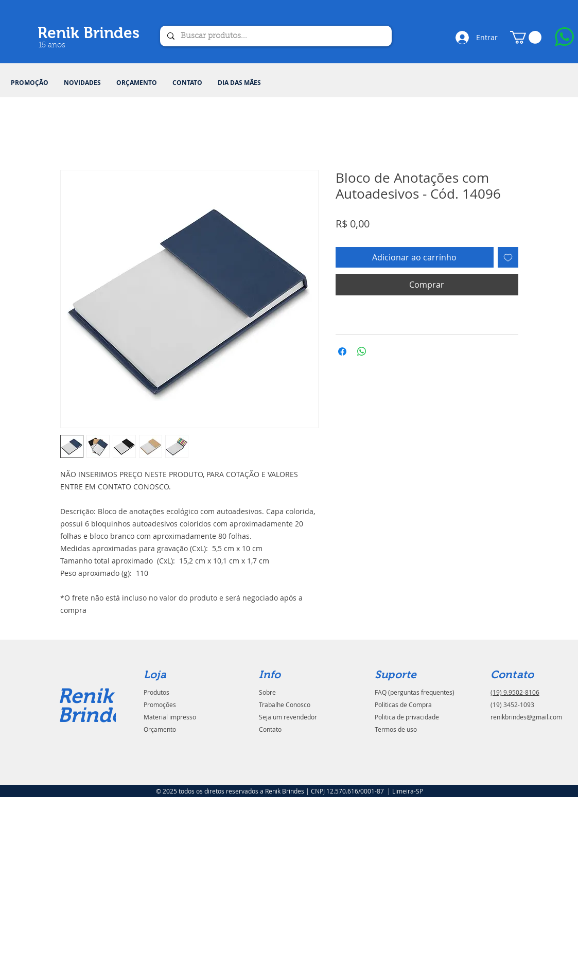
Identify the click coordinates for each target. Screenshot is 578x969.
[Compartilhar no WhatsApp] (362, 351)
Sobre (267, 692)
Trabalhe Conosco (284, 704)
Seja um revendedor (288, 717)
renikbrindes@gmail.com (526, 717)
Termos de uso (396, 729)
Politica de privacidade (407, 717)
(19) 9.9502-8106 (515, 692)
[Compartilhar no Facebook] (342, 351)
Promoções (160, 704)
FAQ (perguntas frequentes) (414, 692)
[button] (525, 37)
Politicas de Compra (403, 704)
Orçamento (160, 729)
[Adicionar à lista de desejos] (508, 257)
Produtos (156, 692)
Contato (270, 729)
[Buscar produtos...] (275, 36)
